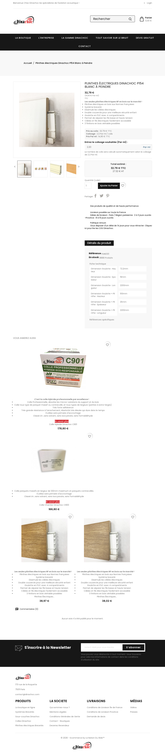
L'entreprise (46, 37)
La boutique (23, 37)
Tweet (102, 196)
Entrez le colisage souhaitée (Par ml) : (106, 142)
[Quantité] (88, 186)
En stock (94, 257)
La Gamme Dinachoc (75, 37)
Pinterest (108, 196)
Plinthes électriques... (44, 596)
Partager (96, 196)
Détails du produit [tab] (99, 243)
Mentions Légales (58, 712)
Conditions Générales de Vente (65, 716)
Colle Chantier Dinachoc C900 (54, 505)
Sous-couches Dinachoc (27, 716)
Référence (95, 253)
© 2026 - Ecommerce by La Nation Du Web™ (82, 737)
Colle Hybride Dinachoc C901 (63, 424)
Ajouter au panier (109, 185)
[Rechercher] (112, 19)
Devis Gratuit (145, 37)
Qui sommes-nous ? (60, 707)
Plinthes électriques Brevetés (29, 725)
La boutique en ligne (25, 707)
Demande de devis (96, 716)
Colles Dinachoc (23, 721)
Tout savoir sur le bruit (112, 37)
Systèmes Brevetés (24, 712)
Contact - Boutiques (60, 721)
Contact (85, 46)
